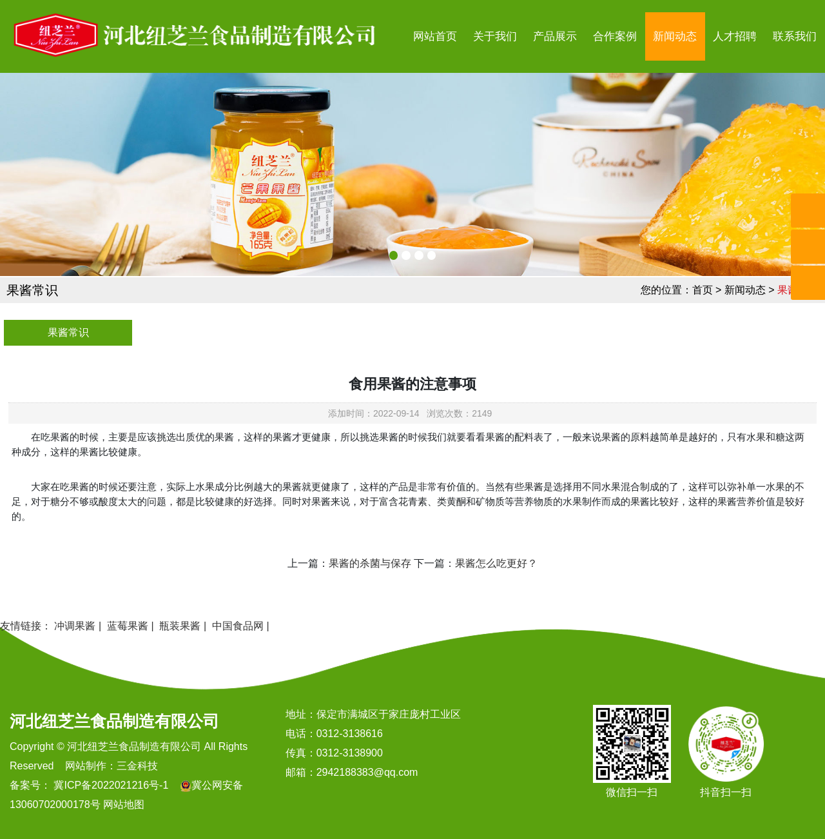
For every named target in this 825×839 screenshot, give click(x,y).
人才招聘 (735, 36)
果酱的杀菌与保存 (370, 563)
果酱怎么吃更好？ (496, 563)
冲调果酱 (74, 625)
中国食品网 (238, 625)
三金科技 (137, 765)
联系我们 (795, 36)
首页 (702, 289)
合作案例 (615, 36)
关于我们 (495, 36)
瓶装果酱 (179, 625)
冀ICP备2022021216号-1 (109, 785)
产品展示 (555, 36)
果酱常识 (68, 332)
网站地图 (123, 804)
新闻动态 (675, 36)
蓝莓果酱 (127, 625)
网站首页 (435, 36)
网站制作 (85, 765)
